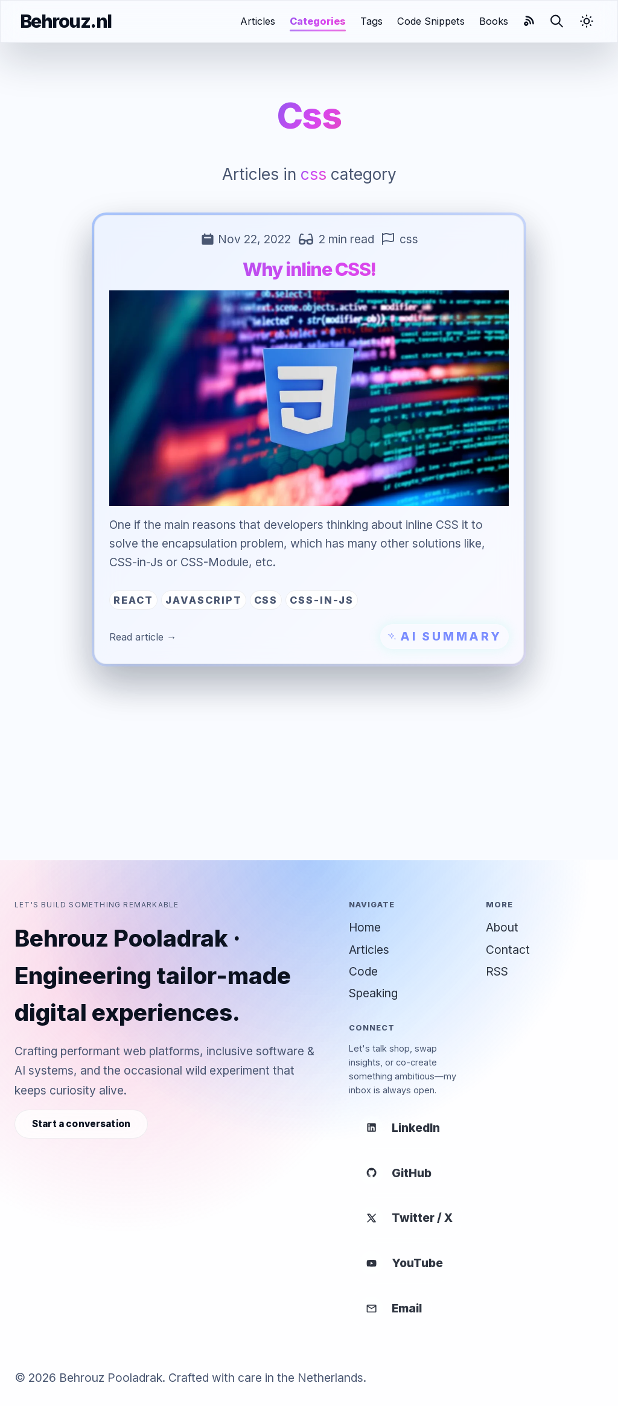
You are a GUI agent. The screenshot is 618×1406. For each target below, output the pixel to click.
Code (363, 971)
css (409, 239)
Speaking (373, 993)
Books (493, 21)
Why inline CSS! (309, 269)
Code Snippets (431, 21)
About (502, 927)
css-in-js (322, 600)
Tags (371, 21)
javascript (203, 600)
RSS (497, 971)
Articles (257, 21)
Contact (508, 949)
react (133, 600)
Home (365, 927)
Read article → (142, 637)
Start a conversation (81, 1124)
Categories (318, 21)
